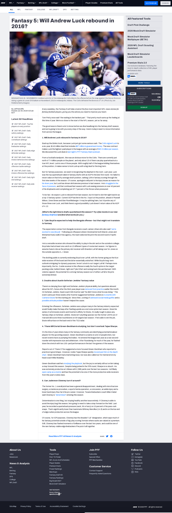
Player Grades (54, 463)
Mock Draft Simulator (57, 484)
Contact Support (96, 471)
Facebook (138, 463)
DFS (65, 9)
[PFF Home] (3, 3)
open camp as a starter (51, 372)
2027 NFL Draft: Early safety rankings (21, 132)
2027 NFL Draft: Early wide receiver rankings (22, 185)
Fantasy (29, 9)
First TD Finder (55, 457)
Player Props (54, 454)
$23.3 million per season (108, 149)
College (41, 9)
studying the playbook (73, 363)
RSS (136, 472)
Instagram (138, 457)
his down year (47, 183)
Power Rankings (55, 469)
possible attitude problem (52, 301)
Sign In (165, 3)
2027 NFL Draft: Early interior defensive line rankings (23, 159)
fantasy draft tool (49, 215)
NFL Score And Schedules (59, 460)
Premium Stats (55, 466)
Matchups (53, 472)
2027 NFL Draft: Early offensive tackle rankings (21, 165)
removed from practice (94, 289)
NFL (19, 9)
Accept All (152, 491)
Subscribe (93, 454)
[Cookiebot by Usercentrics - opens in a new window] (15, 508)
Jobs (11, 454)
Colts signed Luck (109, 143)
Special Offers (94, 457)
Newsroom (14, 457)
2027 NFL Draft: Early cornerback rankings (21, 138)
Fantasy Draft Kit (56, 475)
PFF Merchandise (95, 460)
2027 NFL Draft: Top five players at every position (22, 125)
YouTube (138, 460)
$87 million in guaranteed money (89, 146)
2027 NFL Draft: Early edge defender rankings (23, 152)
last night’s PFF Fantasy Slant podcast (84, 152)
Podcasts (138, 469)
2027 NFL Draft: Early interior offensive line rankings (22, 172)
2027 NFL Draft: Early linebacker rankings (21, 145)
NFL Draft (54, 9)
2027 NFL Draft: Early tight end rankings (23, 179)
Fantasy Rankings (56, 478)
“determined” (60, 395)
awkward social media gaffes (102, 298)
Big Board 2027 (55, 481)
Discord (138, 466)
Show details (36, 508)
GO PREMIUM (151, 3)
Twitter (137, 454)
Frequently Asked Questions (100, 474)
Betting (74, 9)
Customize (152, 499)
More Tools (144, 83)
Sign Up (144, 107)
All (12, 9)
